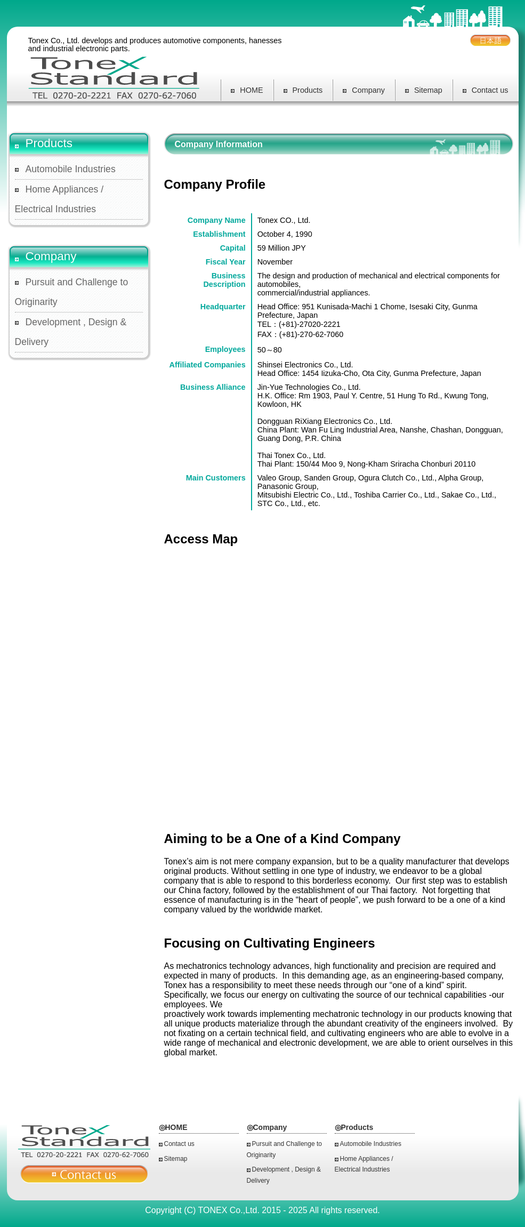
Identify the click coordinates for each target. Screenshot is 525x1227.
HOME (247, 90)
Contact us (485, 90)
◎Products (354, 1127)
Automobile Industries (71, 169)
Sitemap (423, 90)
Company (364, 90)
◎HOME (173, 1127)
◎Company (267, 1127)
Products (303, 90)
